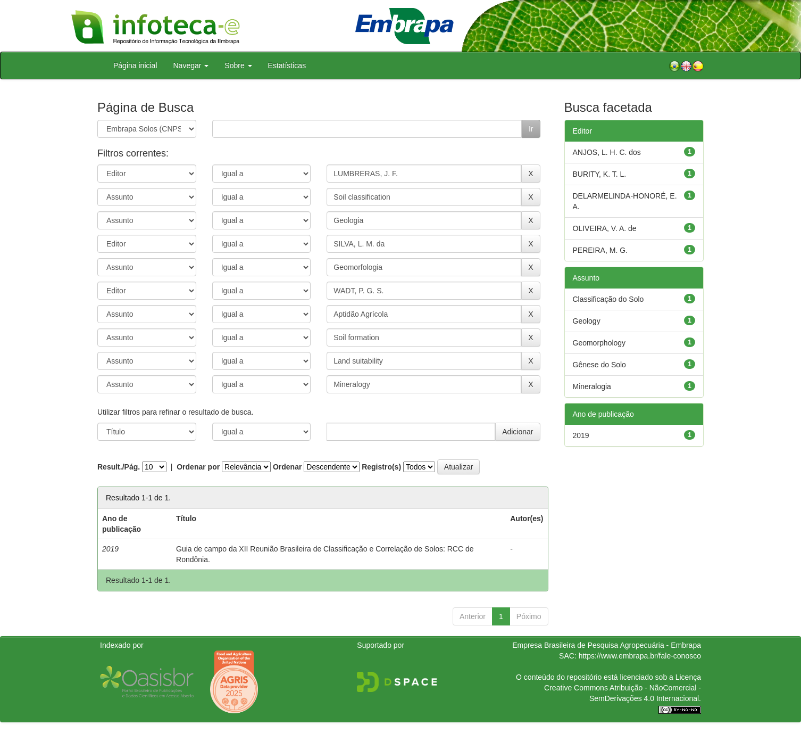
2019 (581, 435)
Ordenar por (198, 467)
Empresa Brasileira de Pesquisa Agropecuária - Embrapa (606, 645)
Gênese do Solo (599, 364)
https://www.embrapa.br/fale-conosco (640, 656)
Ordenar (287, 467)
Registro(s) (381, 467)
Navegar (191, 65)
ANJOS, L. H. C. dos (607, 152)
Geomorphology (599, 343)
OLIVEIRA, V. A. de (605, 228)
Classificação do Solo (608, 299)
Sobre (238, 65)
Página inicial (135, 65)
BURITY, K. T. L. (600, 174)
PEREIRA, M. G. (600, 250)
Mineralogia (592, 386)
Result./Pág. (118, 467)
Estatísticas (287, 65)
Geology (586, 321)
